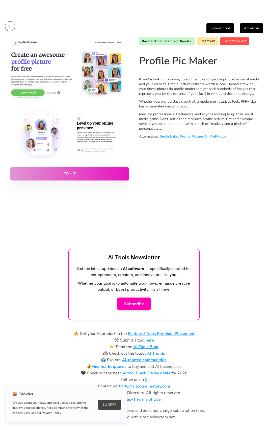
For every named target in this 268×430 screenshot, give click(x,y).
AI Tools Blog (145, 347)
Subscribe (134, 303)
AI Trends (156, 353)
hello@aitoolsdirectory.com (144, 386)
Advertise (251, 28)
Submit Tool (220, 28)
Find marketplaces (109, 366)
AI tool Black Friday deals (146, 373)
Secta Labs (169, 136)
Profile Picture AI (194, 136)
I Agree (109, 404)
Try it (70, 174)
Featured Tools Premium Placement (161, 333)
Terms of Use (148, 399)
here (150, 340)
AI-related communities (144, 360)
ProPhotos (217, 136)
